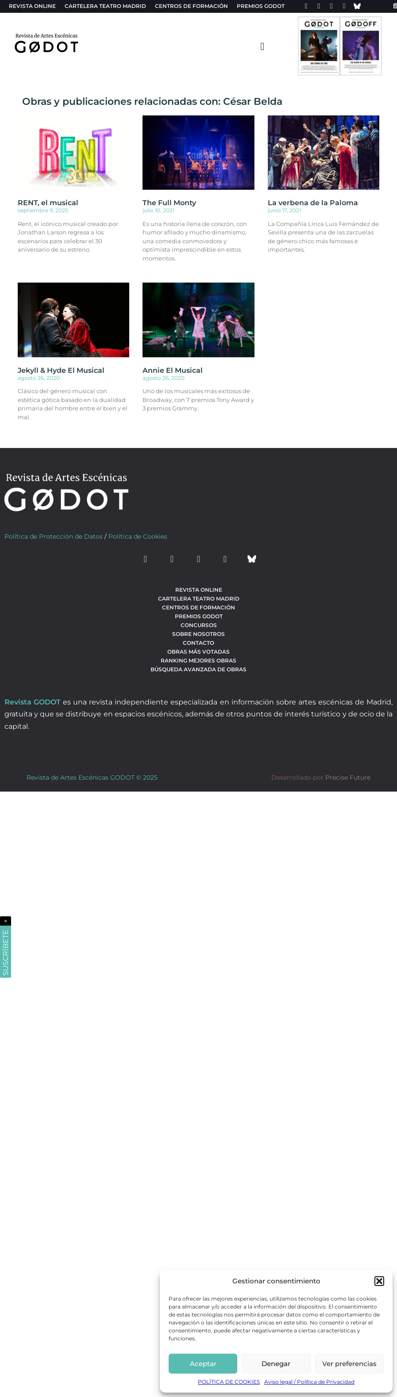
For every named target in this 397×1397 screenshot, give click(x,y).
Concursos (199, 625)
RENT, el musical (48, 203)
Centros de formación (191, 6)
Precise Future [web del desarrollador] (347, 777)
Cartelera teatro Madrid (105, 6)
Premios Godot (261, 6)
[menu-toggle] (262, 46)
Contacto (198, 642)
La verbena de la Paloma (313, 203)
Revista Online (32, 6)
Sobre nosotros (198, 634)
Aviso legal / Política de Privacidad (309, 1381)
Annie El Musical (173, 370)
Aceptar (203, 1363)
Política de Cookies (137, 536)
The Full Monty (169, 203)
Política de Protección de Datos (53, 536)
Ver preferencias (349, 1363)
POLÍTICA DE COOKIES (229, 1381)
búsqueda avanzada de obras (198, 669)
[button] (379, 1281)
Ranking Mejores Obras (198, 660)
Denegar (276, 1363)
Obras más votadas (198, 651)
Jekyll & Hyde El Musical (61, 370)
